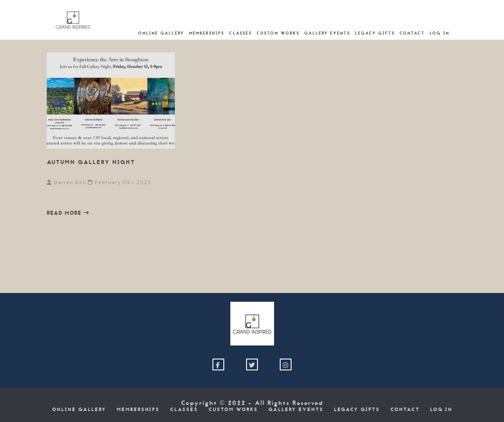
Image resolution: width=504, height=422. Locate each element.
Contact (412, 33)
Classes (240, 33)
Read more (68, 213)
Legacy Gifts (375, 33)
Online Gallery (161, 33)
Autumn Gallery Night (91, 162)
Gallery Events (327, 33)
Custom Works (278, 33)
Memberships (206, 33)
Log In (439, 33)
